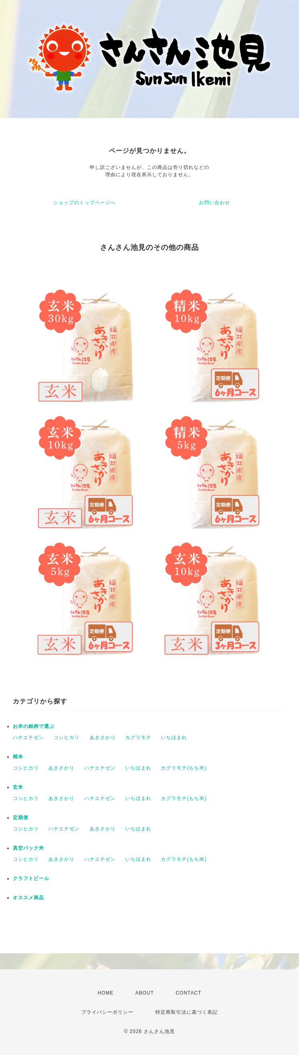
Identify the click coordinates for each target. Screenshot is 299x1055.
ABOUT (144, 993)
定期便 (20, 817)
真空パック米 (28, 848)
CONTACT (188, 993)
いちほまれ (174, 737)
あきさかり (103, 737)
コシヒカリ (67, 737)
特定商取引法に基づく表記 (186, 1012)
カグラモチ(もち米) (184, 768)
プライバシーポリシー (107, 1012)
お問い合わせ (214, 202)
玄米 (18, 787)
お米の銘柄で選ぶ (33, 726)
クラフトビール (31, 878)
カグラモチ (138, 737)
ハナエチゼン (28, 737)
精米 (18, 757)
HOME (106, 993)
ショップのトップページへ (84, 202)
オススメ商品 (28, 897)
